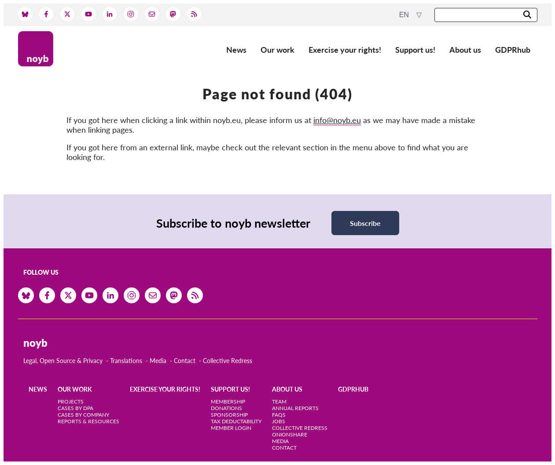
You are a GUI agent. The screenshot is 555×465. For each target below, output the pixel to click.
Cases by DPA (75, 408)
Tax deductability (236, 421)
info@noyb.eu (337, 120)
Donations (226, 408)
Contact (184, 360)
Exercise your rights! (345, 49)
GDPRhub (512, 49)
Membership (228, 401)
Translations (126, 360)
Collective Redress (227, 360)
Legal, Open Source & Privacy (63, 360)
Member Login (231, 428)
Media (158, 360)
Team (279, 401)
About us (465, 49)
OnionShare (289, 434)
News (236, 49)
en (405, 14)
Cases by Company (83, 414)
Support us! (415, 49)
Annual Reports (295, 408)
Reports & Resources (88, 421)
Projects (71, 401)
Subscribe (365, 223)
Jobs (278, 421)
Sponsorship (229, 414)
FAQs (279, 414)
